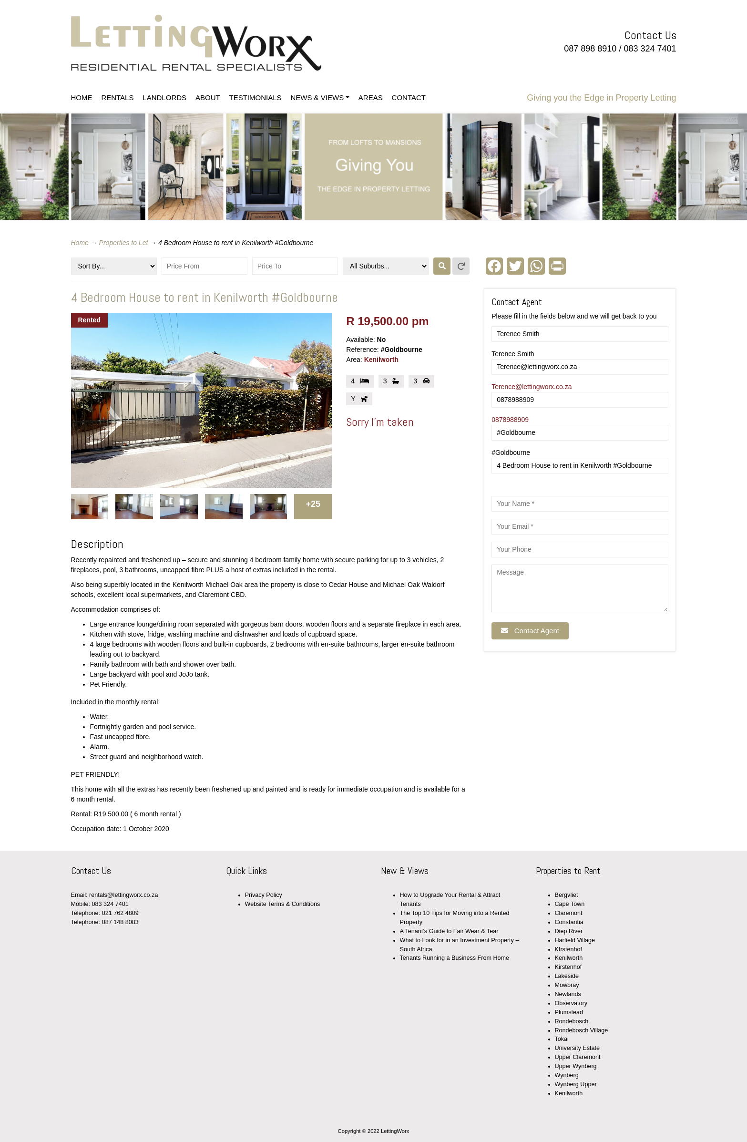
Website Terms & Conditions (282, 904)
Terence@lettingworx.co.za (531, 387)
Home (80, 243)
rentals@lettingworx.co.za (123, 895)
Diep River (569, 931)
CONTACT (409, 97)
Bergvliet (566, 895)
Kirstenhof (568, 967)
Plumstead (569, 1012)
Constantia (569, 922)
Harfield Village (575, 940)
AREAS (370, 97)
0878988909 (510, 419)
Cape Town (570, 904)
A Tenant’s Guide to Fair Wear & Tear (449, 931)
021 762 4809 (120, 913)
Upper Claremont (578, 1057)
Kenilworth (381, 359)
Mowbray (567, 985)
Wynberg (567, 1075)
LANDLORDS (164, 97)
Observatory (571, 1003)
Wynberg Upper (576, 1084)
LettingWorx (222, 43)
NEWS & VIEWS (317, 97)
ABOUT (207, 97)
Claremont (569, 913)
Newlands (568, 994)
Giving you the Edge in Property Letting (601, 98)
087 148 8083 (120, 922)
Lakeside (567, 976)
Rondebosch (572, 1021)
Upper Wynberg (576, 1066)
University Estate (577, 1048)
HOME (81, 97)
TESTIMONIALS (255, 97)
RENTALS (117, 97)
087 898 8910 (590, 48)
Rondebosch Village (581, 1030)
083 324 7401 (650, 48)
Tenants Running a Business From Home (455, 958)
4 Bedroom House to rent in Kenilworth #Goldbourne (204, 297)
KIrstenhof (568, 949)
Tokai (562, 1039)
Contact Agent (530, 631)
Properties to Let (123, 243)
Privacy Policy (263, 895)
